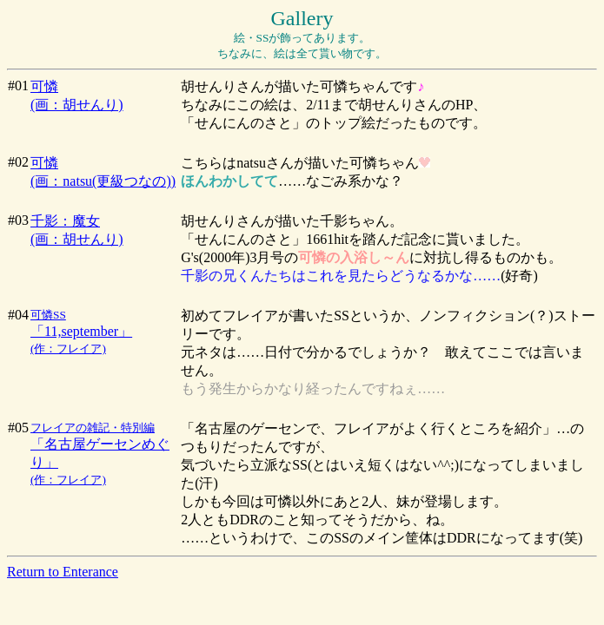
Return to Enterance (62, 571)
